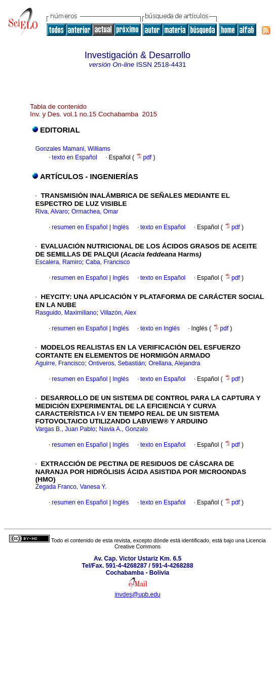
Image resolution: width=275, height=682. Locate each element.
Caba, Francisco (108, 262)
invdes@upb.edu (137, 594)
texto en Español (74, 157)
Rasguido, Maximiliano (66, 312)
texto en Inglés (160, 328)
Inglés (120, 227)
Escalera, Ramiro (58, 262)
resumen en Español (79, 227)
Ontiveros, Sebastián (116, 363)
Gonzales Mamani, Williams (72, 148)
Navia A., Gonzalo (123, 429)
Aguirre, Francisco (60, 363)
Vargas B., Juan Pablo (65, 429)
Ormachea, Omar (95, 211)
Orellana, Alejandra (174, 363)
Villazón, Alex (118, 312)
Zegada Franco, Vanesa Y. (71, 486)
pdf (144, 157)
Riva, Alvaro (51, 211)
